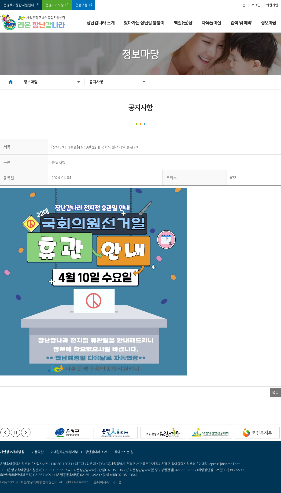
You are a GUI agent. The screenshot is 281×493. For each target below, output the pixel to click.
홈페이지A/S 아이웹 (108, 482)
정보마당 (268, 23)
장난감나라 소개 (101, 23)
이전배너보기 (5, 432)
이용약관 (37, 452)
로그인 (255, 5)
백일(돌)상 (183, 23)
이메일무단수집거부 (64, 452)
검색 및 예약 (240, 23)
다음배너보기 (25, 432)
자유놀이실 (211, 23)
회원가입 (272, 5)
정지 (15, 432)
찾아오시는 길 (123, 452)
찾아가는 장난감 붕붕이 (144, 23)
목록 (275, 393)
